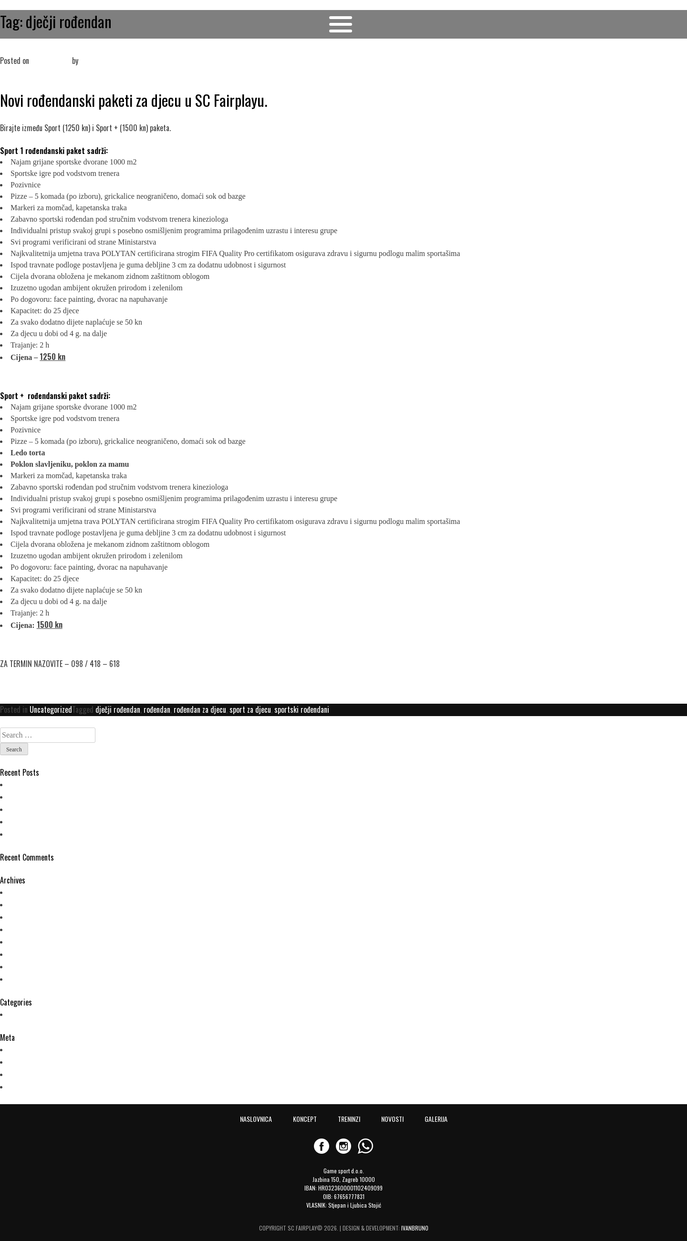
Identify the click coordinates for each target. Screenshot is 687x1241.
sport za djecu (250, 709)
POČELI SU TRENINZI (39, 796)
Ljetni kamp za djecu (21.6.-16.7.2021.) (66, 808)
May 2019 (24, 941)
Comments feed (33, 1073)
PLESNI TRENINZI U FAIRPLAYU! (55, 784)
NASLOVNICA (256, 1119)
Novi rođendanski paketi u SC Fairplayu (56, 49)
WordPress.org (32, 1086)
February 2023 (31, 891)
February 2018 (31, 978)
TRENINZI (349, 1119)
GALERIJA (436, 1119)
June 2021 (25, 916)
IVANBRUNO (414, 1228)
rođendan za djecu (200, 709)
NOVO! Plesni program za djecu (56, 821)
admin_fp (93, 60)
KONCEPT (305, 1119)
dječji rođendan (117, 709)
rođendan (157, 709)
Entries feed (28, 1061)
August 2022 (29, 904)
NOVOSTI (392, 1119)
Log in (19, 1049)
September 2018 (34, 953)
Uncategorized (51, 709)
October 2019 (30, 928)
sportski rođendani (301, 709)
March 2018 (28, 966)
